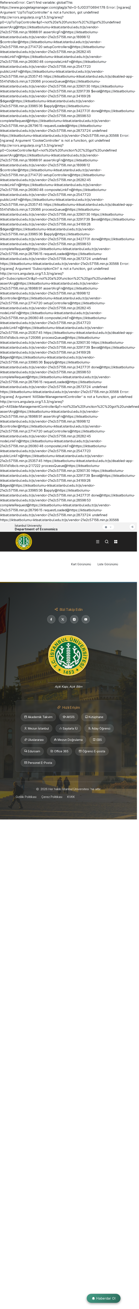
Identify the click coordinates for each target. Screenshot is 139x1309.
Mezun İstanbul (36, 728)
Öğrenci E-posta (92, 751)
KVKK (71, 797)
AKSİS (69, 717)
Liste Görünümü (108, 564)
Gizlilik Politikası (26, 797)
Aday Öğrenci (99, 728)
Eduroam (32, 751)
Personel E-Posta (38, 763)
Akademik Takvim (38, 717)
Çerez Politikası (51, 797)
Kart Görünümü (81, 564)
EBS (97, 740)
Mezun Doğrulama (68, 740)
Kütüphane (94, 717)
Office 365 (59, 751)
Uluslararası (34, 740)
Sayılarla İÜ (68, 728)
